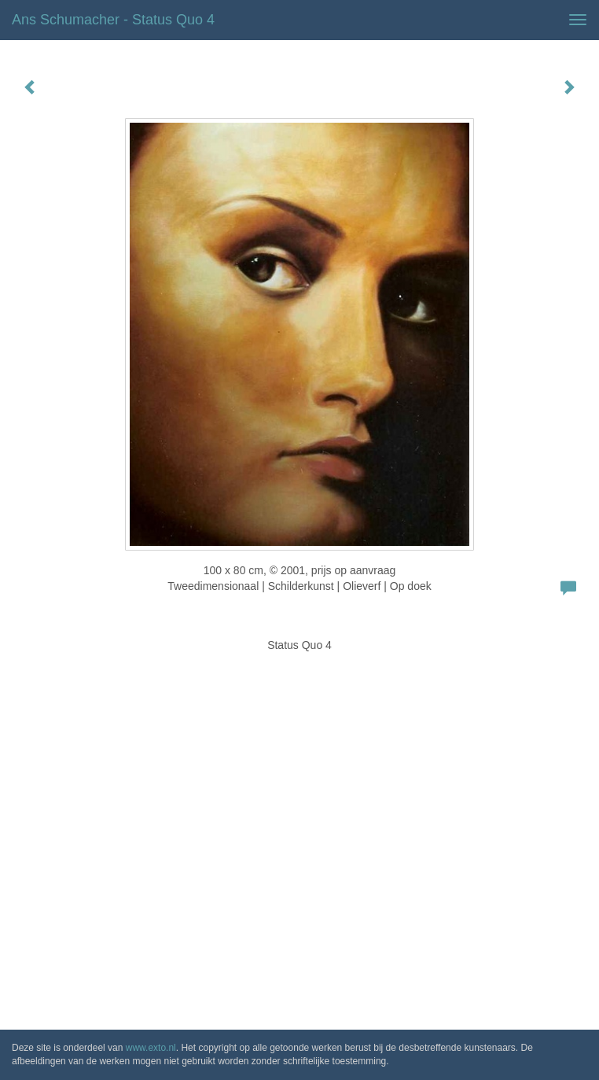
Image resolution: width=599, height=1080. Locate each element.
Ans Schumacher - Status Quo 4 (113, 20)
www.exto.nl (151, 1047)
